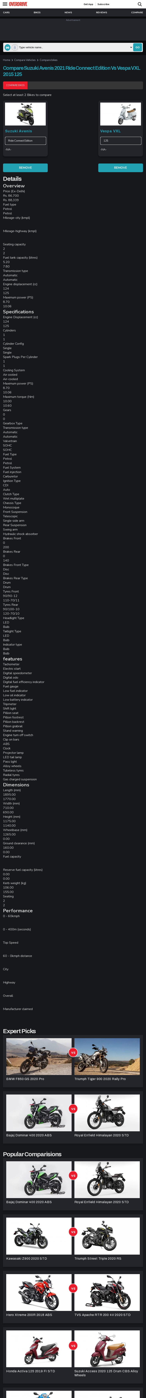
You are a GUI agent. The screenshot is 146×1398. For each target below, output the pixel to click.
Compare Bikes (15, 85)
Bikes (37, 12)
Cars (6, 12)
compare (137, 12)
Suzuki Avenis (18, 131)
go (138, 47)
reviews (101, 12)
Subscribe (103, 4)
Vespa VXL (110, 131)
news (68, 12)
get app (88, 4)
